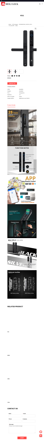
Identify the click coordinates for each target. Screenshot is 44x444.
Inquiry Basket (11, 86)
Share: (9, 76)
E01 (8, 331)
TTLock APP (11, 25)
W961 (8, 355)
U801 (8, 378)
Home (10, 24)
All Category (15, 24)
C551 (8, 402)
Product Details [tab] (11, 105)
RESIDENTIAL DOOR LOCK (25, 24)
